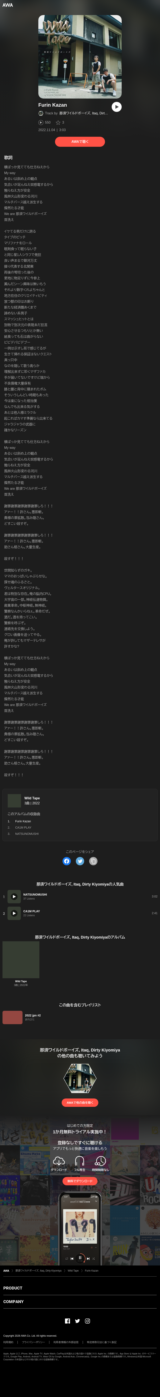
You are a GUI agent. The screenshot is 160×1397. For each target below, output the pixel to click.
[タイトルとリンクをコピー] (93, 861)
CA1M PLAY (23, 827)
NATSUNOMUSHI (27, 833)
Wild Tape (32, 798)
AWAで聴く (80, 141)
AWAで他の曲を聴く (80, 1102)
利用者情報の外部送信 (66, 1342)
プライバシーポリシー (33, 1342)
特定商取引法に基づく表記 (102, 1342)
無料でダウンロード (80, 1181)
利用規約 (8, 1342)
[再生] (117, 107)
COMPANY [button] (13, 1301)
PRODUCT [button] (12, 1288)
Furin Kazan (92, 1270)
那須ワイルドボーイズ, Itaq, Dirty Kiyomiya (90, 113)
